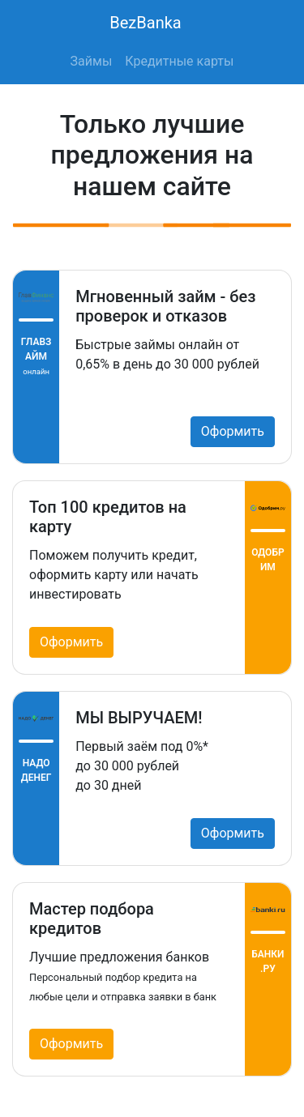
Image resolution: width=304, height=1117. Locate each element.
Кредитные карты (179, 61)
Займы (92, 61)
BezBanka (145, 22)
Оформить (232, 431)
